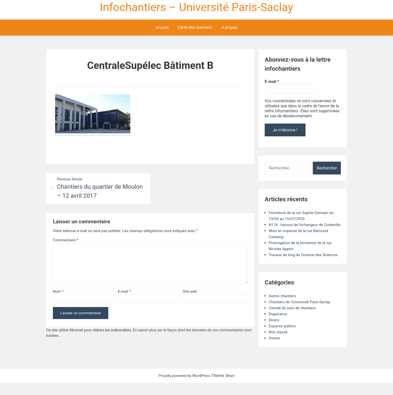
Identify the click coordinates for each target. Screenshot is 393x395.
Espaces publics (283, 338)
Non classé (278, 344)
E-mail (124, 292)
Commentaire (65, 241)
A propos (230, 27)
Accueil (161, 27)
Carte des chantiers (195, 27)
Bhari (232, 387)
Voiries (275, 350)
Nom (58, 292)
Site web (190, 292)
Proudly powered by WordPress (185, 387)
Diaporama (278, 326)
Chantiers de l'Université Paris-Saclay (301, 314)
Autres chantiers (283, 308)
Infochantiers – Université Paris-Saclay (196, 7)
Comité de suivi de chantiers (294, 320)
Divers (274, 332)
